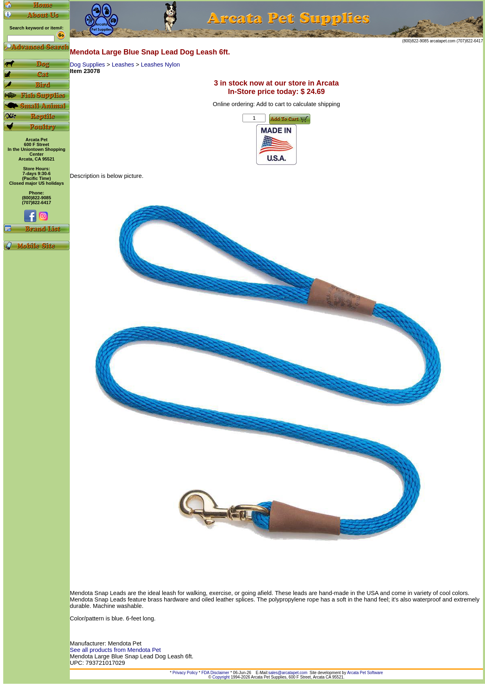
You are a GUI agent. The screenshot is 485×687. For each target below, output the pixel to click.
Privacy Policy (185, 672)
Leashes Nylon (160, 64)
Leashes (124, 64)
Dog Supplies (88, 64)
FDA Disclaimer (215, 672)
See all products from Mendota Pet (115, 650)
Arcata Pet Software (365, 672)
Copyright (221, 677)
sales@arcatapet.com (287, 672)
